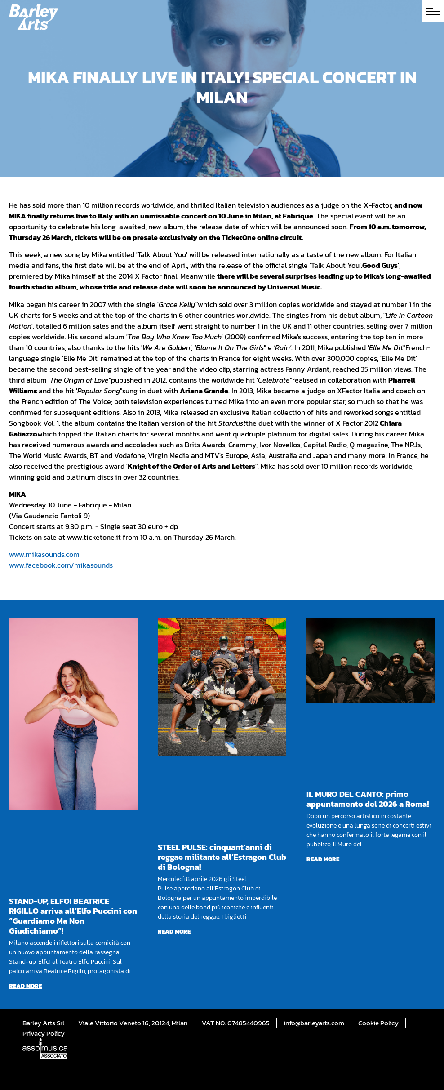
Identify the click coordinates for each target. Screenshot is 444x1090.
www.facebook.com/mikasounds (61, 565)
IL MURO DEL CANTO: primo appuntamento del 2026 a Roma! (367, 799)
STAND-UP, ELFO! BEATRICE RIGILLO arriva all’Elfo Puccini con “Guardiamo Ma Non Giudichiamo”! (73, 916)
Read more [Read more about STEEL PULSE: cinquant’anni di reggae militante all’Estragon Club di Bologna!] (174, 931)
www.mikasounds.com (44, 554)
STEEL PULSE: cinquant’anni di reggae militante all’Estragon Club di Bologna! (222, 857)
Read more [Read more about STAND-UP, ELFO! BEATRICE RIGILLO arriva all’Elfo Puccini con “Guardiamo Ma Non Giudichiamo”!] (25, 986)
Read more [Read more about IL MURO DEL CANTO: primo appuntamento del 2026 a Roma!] (322, 859)
